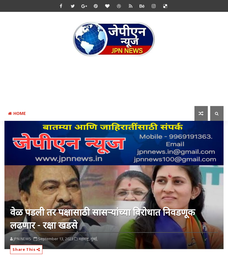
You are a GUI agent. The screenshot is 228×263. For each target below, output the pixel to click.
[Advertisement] (114, 82)
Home (17, 113)
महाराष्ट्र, (84, 238)
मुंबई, (94, 238)
